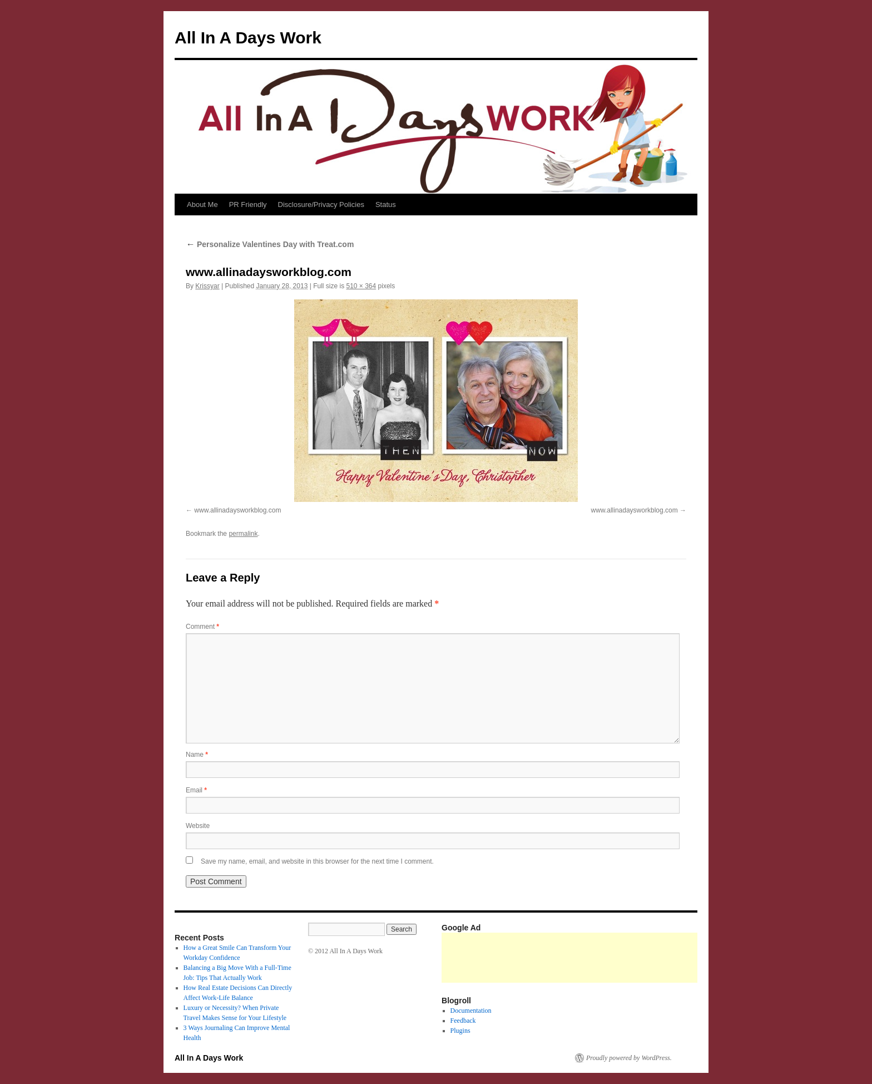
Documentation (471, 1010)
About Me (202, 204)
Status (385, 204)
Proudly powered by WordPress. (629, 1058)
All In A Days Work (248, 37)
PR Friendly (248, 204)
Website (198, 826)
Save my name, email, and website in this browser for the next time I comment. (317, 861)
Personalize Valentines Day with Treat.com (270, 244)
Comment (202, 626)
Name (197, 754)
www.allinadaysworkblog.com (237, 510)
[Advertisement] (644, 958)
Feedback (463, 1020)
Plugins (460, 1030)
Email (196, 790)
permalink (243, 534)
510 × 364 (361, 286)
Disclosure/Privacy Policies (321, 204)
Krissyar (207, 286)
